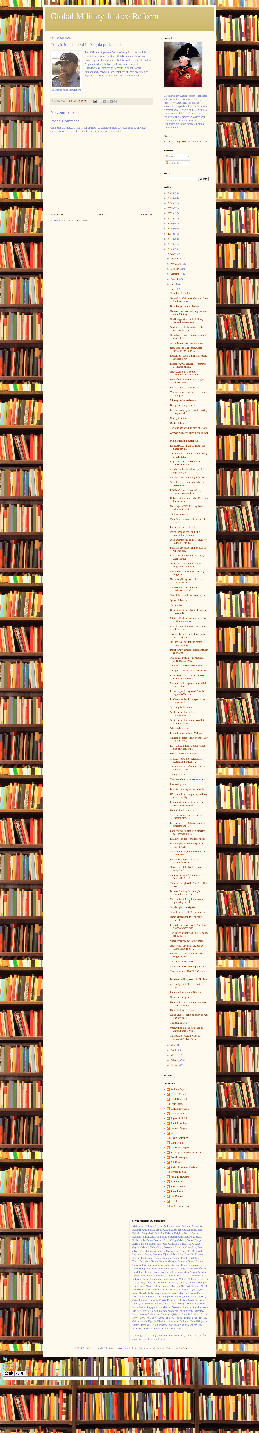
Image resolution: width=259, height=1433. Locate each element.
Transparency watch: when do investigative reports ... (185, 1037)
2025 (170, 198)
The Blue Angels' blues (181, 961)
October (175, 268)
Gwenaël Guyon (179, 1128)
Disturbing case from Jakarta (184, 306)
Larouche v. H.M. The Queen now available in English (187, 677)
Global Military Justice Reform (104, 16)
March (174, 1055)
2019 (170, 228)
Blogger (183, 1348)
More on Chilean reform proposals (187, 966)
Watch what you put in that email (186, 940)
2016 (170, 244)
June (173, 289)
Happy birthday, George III (183, 1010)
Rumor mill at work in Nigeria (185, 992)
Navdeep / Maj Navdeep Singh (186, 1152)
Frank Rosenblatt (179, 1123)
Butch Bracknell (179, 1099)
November (176, 263)
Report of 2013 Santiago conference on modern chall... (188, 365)
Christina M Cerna (180, 1108)
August (174, 279)
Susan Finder (177, 1191)
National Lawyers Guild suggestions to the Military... (188, 313)
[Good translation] (9, 1373)
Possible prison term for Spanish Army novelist (186, 845)
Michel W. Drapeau (180, 1147)
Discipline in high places (182, 405)
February (175, 1060)
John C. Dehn (177, 1133)
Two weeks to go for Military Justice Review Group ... (188, 635)
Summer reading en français (184, 441)
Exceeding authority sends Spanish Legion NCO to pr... (187, 693)
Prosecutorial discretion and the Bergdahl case (186, 955)
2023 (170, 208)
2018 (170, 233)
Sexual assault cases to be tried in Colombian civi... (187, 484)
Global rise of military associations (187, 595)
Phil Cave (175, 1162)
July (173, 284)
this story (113, 75)
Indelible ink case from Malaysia (186, 733)
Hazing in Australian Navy (183, 753)
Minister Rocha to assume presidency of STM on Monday (189, 620)
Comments (173, 162)
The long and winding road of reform (188, 428)
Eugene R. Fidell (179, 1118)
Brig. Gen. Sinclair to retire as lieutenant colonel (185, 463)
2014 (170, 254)
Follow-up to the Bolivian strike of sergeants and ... (187, 824)
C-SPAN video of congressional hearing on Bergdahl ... (186, 760)
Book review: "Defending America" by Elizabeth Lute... (188, 832)
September (176, 273)
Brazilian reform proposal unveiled (187, 789)
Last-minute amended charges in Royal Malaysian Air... (186, 803)
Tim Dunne (176, 1196)
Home (102, 214)
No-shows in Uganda (180, 997)
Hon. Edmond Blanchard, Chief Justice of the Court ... (186, 349)
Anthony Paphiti (179, 1089)
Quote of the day (178, 423)
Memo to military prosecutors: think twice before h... (188, 685)
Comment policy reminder (183, 810)
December (176, 258)
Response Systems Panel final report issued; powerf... (188, 357)
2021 (170, 218)
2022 (170, 213)
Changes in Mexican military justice (188, 670)
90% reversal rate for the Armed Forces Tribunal (186, 643)
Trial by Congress (179, 514)
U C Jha (175, 1201)
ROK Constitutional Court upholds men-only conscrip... (187, 747)
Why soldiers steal (179, 728)
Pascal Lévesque (179, 1157)
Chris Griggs (177, 1104)
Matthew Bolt (177, 1142)
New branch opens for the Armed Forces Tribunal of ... (186, 947)
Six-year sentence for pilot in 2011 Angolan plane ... (187, 816)
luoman (161, 1348)
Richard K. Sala (179, 1172)
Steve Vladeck (178, 1186)
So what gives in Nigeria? (183, 907)
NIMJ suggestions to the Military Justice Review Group (186, 321)
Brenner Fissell (178, 1094)
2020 (170, 223)
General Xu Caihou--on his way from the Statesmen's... (189, 300)
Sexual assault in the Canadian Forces (189, 912)
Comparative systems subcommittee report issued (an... (188, 1003)
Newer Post (57, 214)
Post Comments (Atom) (76, 220)
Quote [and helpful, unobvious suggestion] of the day (185, 565)
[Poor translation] (20, 1373)
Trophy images (177, 774)
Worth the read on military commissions (183, 713)
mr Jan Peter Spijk (180, 1206)
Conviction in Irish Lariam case (186, 665)
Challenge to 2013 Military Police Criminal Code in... (187, 508)
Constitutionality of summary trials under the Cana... (187, 768)
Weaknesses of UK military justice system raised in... (187, 329)
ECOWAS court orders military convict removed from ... (186, 492)
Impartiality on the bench (182, 527)
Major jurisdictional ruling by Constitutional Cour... (185, 533)
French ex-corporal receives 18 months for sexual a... (185, 861)
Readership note (178, 784)
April (173, 1050)
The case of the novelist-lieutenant (187, 779)
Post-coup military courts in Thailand (189, 979)
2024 (170, 203)
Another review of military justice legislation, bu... (187, 471)
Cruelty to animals (179, 418)
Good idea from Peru (180, 293)
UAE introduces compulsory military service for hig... (188, 796)
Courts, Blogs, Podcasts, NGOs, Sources (187, 141)
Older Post (146, 214)
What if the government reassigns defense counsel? (187, 381)
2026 (170, 193)
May (173, 1045)
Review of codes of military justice (187, 838)
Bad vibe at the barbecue (182, 387)
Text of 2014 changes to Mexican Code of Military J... (187, 659)
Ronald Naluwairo (180, 1176)
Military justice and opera (183, 400)
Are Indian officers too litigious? (186, 343)
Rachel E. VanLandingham (184, 1167)
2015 (170, 249)
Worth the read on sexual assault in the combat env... (187, 722)
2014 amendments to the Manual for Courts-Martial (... (188, 541)
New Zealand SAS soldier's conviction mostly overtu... (185, 373)
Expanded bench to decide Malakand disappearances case (188, 926)
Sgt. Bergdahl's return (181, 707)
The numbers (176, 605)
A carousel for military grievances (187, 477)
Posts (170, 156)
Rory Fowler (177, 1181)
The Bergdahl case (179, 1022)
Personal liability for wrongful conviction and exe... (185, 893)
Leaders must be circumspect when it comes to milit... (188, 701)
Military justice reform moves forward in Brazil (185, 877)
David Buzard (178, 1113)
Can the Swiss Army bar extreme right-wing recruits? (186, 901)
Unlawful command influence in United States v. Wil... (186, 1029)
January (175, 1065)
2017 (170, 239)
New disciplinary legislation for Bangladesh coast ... (186, 581)
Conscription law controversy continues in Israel (185, 589)
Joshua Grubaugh (179, 1138)
